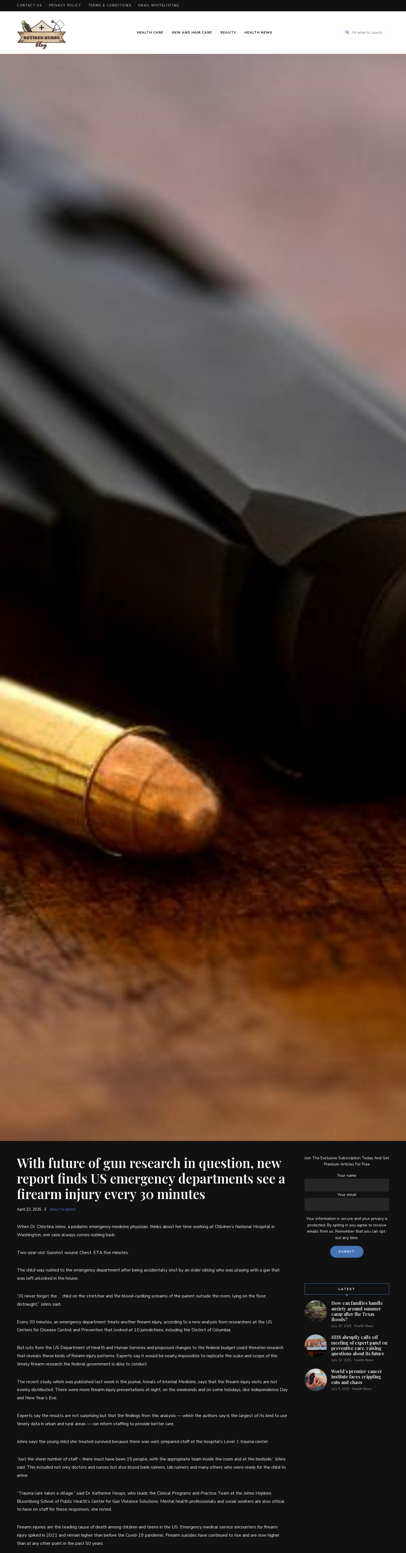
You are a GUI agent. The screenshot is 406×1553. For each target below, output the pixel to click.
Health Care (150, 32)
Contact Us (29, 5)
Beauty (228, 32)
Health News (258, 32)
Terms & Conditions (109, 5)
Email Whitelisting (158, 5)
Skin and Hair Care (192, 32)
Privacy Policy (65, 5)
